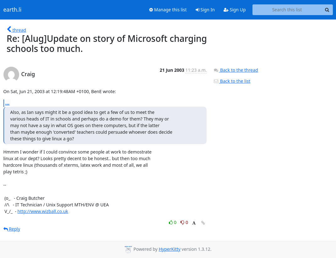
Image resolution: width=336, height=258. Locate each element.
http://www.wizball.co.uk (43, 211)
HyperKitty (169, 249)
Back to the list (231, 81)
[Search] (327, 9)
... (7, 102)
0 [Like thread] (173, 222)
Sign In (205, 10)
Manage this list (168, 10)
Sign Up (235, 10)
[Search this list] (287, 9)
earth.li (12, 10)
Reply (11, 229)
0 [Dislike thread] (184, 222)
